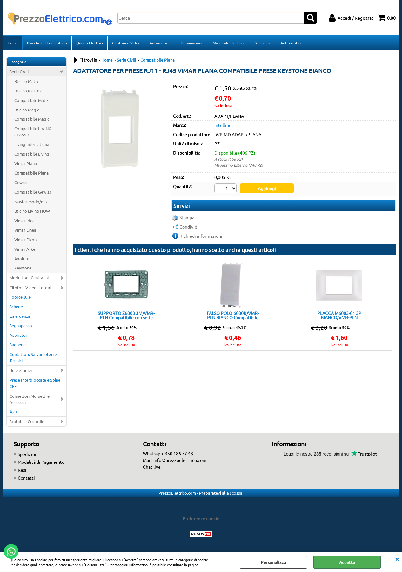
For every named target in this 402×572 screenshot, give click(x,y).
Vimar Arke (24, 249)
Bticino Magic (26, 109)
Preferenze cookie (201, 518)
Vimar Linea (25, 230)
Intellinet (223, 125)
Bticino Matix (26, 81)
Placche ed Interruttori (47, 42)
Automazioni (160, 42)
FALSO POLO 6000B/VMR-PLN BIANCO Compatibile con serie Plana (233, 315)
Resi (22, 470)
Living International (32, 144)
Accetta (347, 562)
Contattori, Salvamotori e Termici (33, 357)
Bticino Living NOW (32, 211)
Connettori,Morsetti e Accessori (30, 399)
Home (13, 42)
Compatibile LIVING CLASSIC (32, 131)
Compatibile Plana (31, 173)
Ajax (14, 411)
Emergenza (20, 316)
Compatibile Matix (31, 100)
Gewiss (20, 182)
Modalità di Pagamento (41, 462)
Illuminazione (192, 42)
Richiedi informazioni (200, 236)
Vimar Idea (24, 220)
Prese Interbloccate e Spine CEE (35, 383)
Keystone (22, 267)
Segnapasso (21, 325)
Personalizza (273, 562)
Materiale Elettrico (229, 42)
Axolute (21, 258)
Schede (16, 306)
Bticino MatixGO (29, 90)
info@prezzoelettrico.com (179, 460)
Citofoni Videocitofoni (30, 287)
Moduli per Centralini (29, 277)
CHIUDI (397, 558)
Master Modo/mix (31, 201)
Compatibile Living (31, 153)
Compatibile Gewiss (32, 192)
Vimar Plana (25, 163)
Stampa (186, 217)
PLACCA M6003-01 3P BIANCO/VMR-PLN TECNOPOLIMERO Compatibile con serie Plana (339, 315)
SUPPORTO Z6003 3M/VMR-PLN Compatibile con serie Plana (126, 315)
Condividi (188, 226)
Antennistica (291, 42)
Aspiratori (19, 335)
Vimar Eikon (25, 239)
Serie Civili (19, 71)
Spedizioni (28, 454)
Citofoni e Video (126, 42)
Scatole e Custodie (27, 421)
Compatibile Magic (31, 119)
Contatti (26, 478)
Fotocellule (20, 297)
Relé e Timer (21, 370)
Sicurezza (263, 42)
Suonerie (18, 344)
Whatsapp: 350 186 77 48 (168, 453)
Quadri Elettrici (89, 42)
